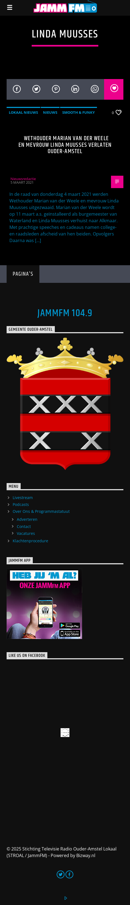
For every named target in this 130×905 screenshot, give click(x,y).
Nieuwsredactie (23, 178)
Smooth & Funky (78, 112)
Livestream (23, 497)
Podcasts (21, 504)
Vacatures (26, 533)
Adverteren (27, 519)
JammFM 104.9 (64, 313)
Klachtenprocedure (30, 540)
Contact (24, 526)
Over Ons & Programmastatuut (41, 511)
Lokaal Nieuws (23, 112)
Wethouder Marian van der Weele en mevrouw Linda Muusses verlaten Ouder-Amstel (65, 145)
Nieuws (50, 112)
